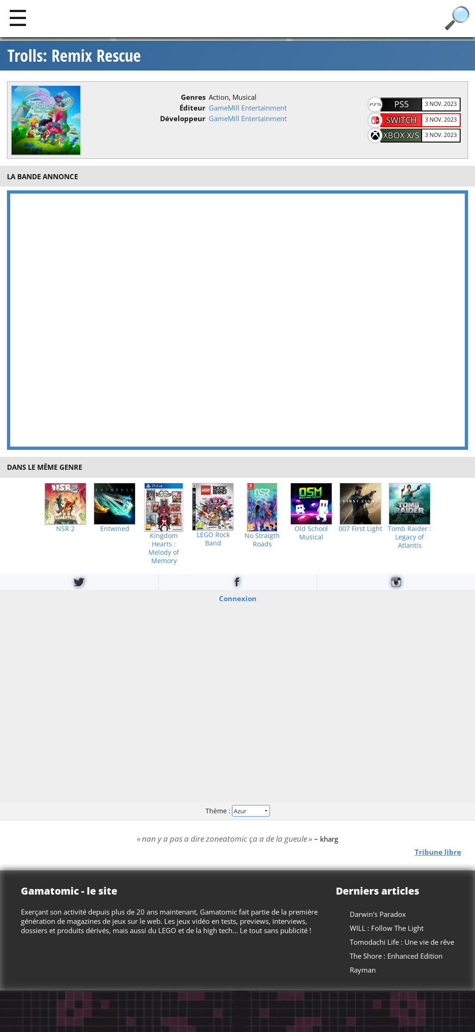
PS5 (401, 104)
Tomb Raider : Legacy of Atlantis (409, 537)
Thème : (237, 810)
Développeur (182, 118)
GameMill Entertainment (248, 107)
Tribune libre (438, 851)
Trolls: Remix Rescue (74, 55)
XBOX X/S (401, 135)
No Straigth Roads (262, 540)
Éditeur (192, 107)
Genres (193, 97)
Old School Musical (311, 533)
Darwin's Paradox (378, 914)
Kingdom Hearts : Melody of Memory (163, 548)
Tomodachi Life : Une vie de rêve (402, 942)
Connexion (238, 598)
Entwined (114, 529)
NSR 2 (65, 529)
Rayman (363, 969)
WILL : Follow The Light (387, 928)
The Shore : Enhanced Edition (396, 956)
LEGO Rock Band (213, 539)
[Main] (18, 17)
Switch (401, 119)
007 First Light (360, 529)
